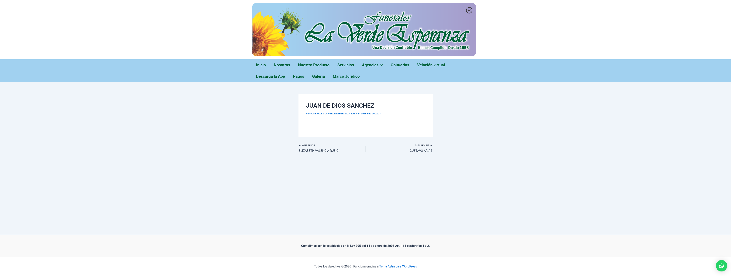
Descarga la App (270, 76)
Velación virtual (431, 65)
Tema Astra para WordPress (398, 266)
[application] (380, 65)
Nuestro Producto (313, 65)
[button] (721, 265)
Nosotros (282, 65)
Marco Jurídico (346, 76)
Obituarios (400, 65)
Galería (318, 76)
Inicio (261, 65)
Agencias (372, 65)
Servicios (345, 65)
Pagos (298, 76)
